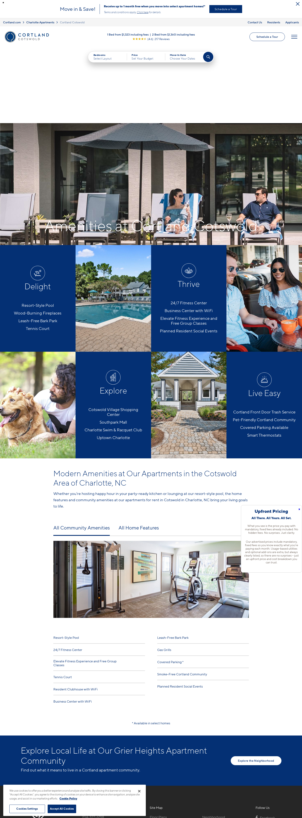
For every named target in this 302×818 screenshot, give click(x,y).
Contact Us (255, 22)
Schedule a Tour (226, 9)
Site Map (169, 816)
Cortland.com (12, 22)
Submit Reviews (150, 816)
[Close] (139, 791)
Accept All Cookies (62, 808)
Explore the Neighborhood (256, 684)
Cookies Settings (27, 808)
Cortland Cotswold (72, 22)
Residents (273, 22)
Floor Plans (158, 741)
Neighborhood (213, 741)
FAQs (206, 748)
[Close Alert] (297, 4)
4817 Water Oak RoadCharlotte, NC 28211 (98, 750)
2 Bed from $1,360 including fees (173, 34)
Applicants (292, 22)
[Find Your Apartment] (208, 57)
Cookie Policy (68, 798)
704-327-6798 (93, 741)
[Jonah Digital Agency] (271, 813)
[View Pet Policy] (116, 763)
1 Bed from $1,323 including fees (128, 34)
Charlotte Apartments (40, 22)
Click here (142, 12)
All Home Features (139, 452)
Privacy (131, 816)
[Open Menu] (294, 37)
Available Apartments (166, 748)
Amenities (157, 769)
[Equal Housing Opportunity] (84, 763)
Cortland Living (162, 776)
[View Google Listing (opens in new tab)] (151, 39)
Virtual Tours (159, 755)
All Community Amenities (81, 452)
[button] (3, 2)
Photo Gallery (160, 762)
